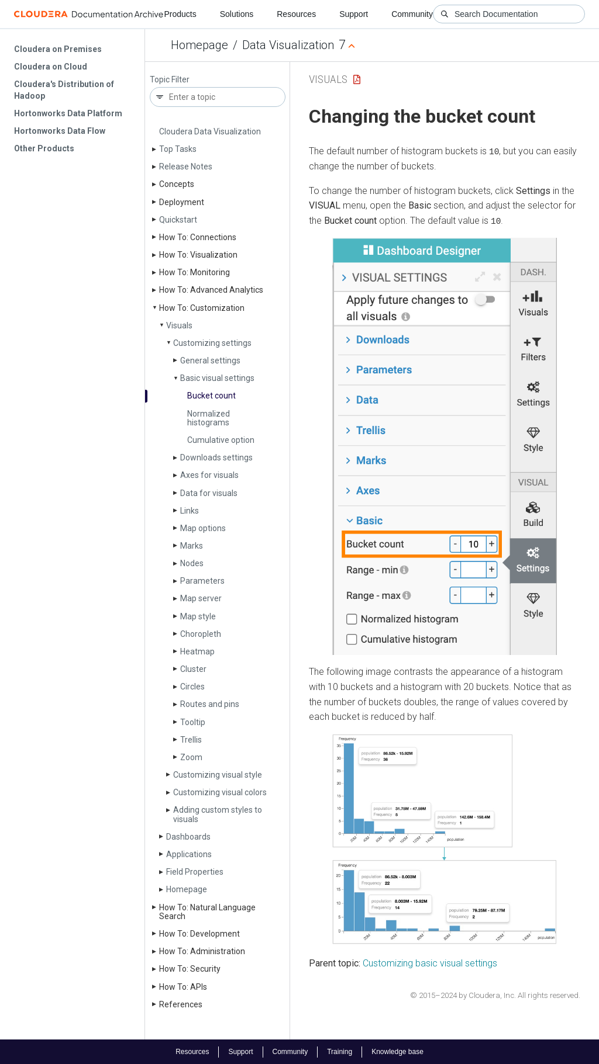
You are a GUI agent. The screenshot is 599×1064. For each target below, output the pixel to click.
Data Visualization (288, 45)
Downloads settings (216, 457)
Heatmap (197, 651)
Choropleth (200, 634)
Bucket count (211, 395)
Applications (189, 854)
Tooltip (192, 722)
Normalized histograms (208, 418)
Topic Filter (170, 79)
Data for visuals (208, 493)
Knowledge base (397, 1051)
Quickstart (178, 219)
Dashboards (188, 836)
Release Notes (185, 166)
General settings (210, 360)
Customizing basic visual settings (430, 962)
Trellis (191, 739)
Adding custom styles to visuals (217, 814)
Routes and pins (209, 704)
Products (180, 14)
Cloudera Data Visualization (210, 131)
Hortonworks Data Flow (59, 131)
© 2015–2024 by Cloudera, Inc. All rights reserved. (495, 994)
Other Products (44, 148)
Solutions (237, 14)
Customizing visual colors (220, 792)
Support (353, 14)
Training (339, 1051)
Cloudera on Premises (58, 49)
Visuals (179, 325)
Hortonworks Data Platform (68, 113)
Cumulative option (220, 440)
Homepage (199, 45)
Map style (198, 616)
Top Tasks (178, 149)
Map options (203, 528)
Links (189, 510)
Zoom (191, 757)
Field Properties (194, 871)
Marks (191, 545)
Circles (192, 686)
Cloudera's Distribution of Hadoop (64, 89)
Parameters (202, 580)
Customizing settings (212, 343)
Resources (296, 14)
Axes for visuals (209, 475)
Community (412, 14)
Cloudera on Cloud (50, 66)
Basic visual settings (217, 378)
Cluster (193, 669)
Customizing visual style (217, 774)
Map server (201, 598)
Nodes (192, 563)
